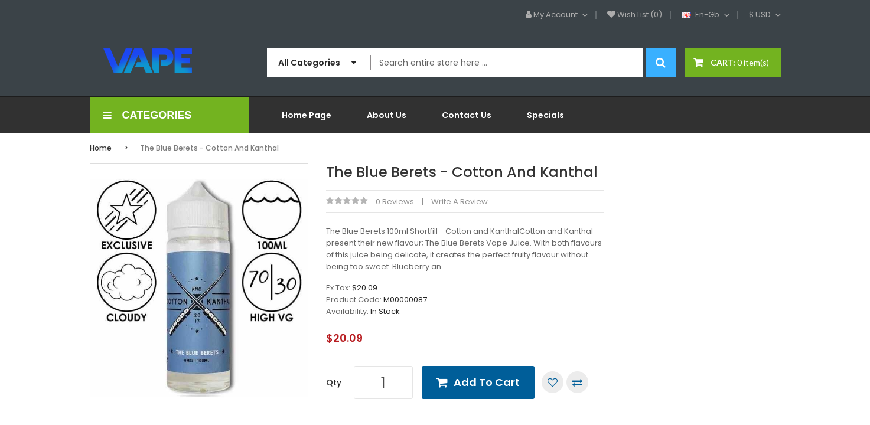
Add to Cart (487, 382)
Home (101, 148)
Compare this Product (577, 382)
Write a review (459, 201)
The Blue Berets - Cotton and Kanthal (209, 148)
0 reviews (395, 201)
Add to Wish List (552, 382)
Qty (333, 382)
